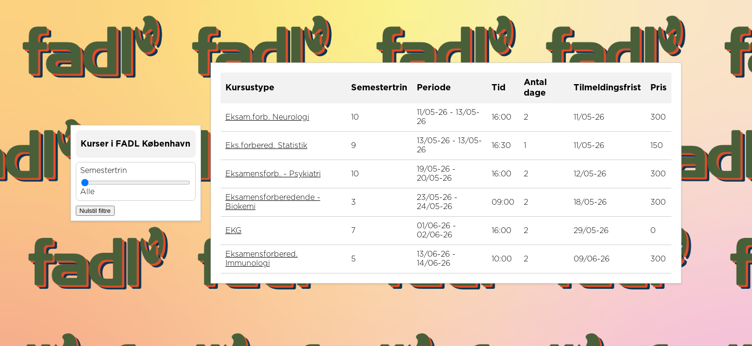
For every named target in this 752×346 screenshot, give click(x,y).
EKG (233, 231)
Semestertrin (103, 170)
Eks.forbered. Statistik (266, 145)
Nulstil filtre (95, 210)
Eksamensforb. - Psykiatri (273, 174)
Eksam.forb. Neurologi (267, 117)
